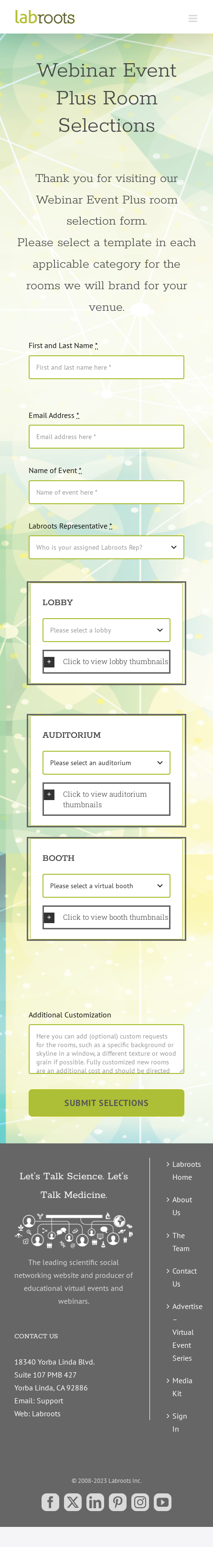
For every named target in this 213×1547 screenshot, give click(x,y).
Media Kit (182, 1387)
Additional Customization (70, 1014)
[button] (106, 661)
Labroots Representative (70, 526)
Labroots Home (183, 1170)
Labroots (46, 1413)
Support (50, 1400)
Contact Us (183, 1277)
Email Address (54, 415)
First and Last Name (63, 345)
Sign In (179, 1422)
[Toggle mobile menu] (194, 18)
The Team (181, 1242)
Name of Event (55, 470)
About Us (182, 1206)
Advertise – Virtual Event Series (183, 1332)
